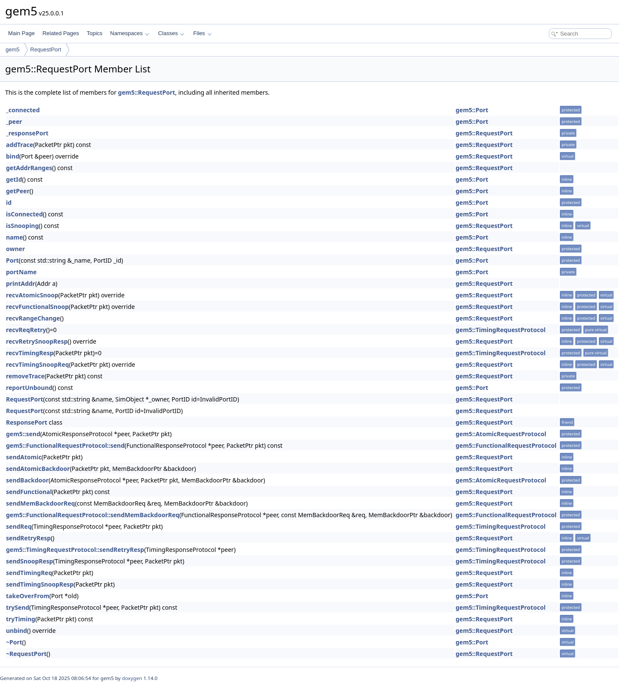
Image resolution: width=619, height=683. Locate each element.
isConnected (24, 214)
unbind (16, 630)
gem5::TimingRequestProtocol (500, 330)
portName (21, 272)
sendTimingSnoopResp (40, 584)
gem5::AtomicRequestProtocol (500, 434)
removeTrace (25, 376)
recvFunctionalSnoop (37, 307)
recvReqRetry (26, 330)
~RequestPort (26, 654)
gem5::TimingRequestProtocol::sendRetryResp (75, 549)
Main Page (21, 33)
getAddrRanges (29, 168)
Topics (94, 33)
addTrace (19, 145)
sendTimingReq (29, 573)
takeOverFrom (27, 596)
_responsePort (27, 133)
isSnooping (22, 226)
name (14, 237)
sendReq (19, 526)
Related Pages (60, 33)
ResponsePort (26, 422)
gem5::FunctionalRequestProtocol (506, 445)
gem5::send (23, 434)
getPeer (18, 191)
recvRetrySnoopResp (37, 341)
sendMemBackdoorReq (40, 503)
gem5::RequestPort (146, 92)
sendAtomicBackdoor (38, 468)
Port (12, 260)
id (9, 202)
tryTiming (20, 619)
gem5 (13, 49)
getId (14, 179)
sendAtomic (24, 457)
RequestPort (45, 49)
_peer (14, 121)
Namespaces (129, 33)
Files (202, 33)
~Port (14, 642)
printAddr (20, 283)
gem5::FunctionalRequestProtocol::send (65, 445)
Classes (171, 33)
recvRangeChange (33, 318)
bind (12, 156)
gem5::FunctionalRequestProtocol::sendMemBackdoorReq (92, 515)
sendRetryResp (28, 538)
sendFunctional (29, 492)
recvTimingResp (30, 353)
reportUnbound (29, 387)
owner (15, 249)
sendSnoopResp (29, 561)
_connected (23, 110)
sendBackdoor (27, 480)
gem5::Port (471, 110)
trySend (17, 607)
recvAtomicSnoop (32, 295)
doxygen (132, 678)
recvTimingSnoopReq (37, 364)
